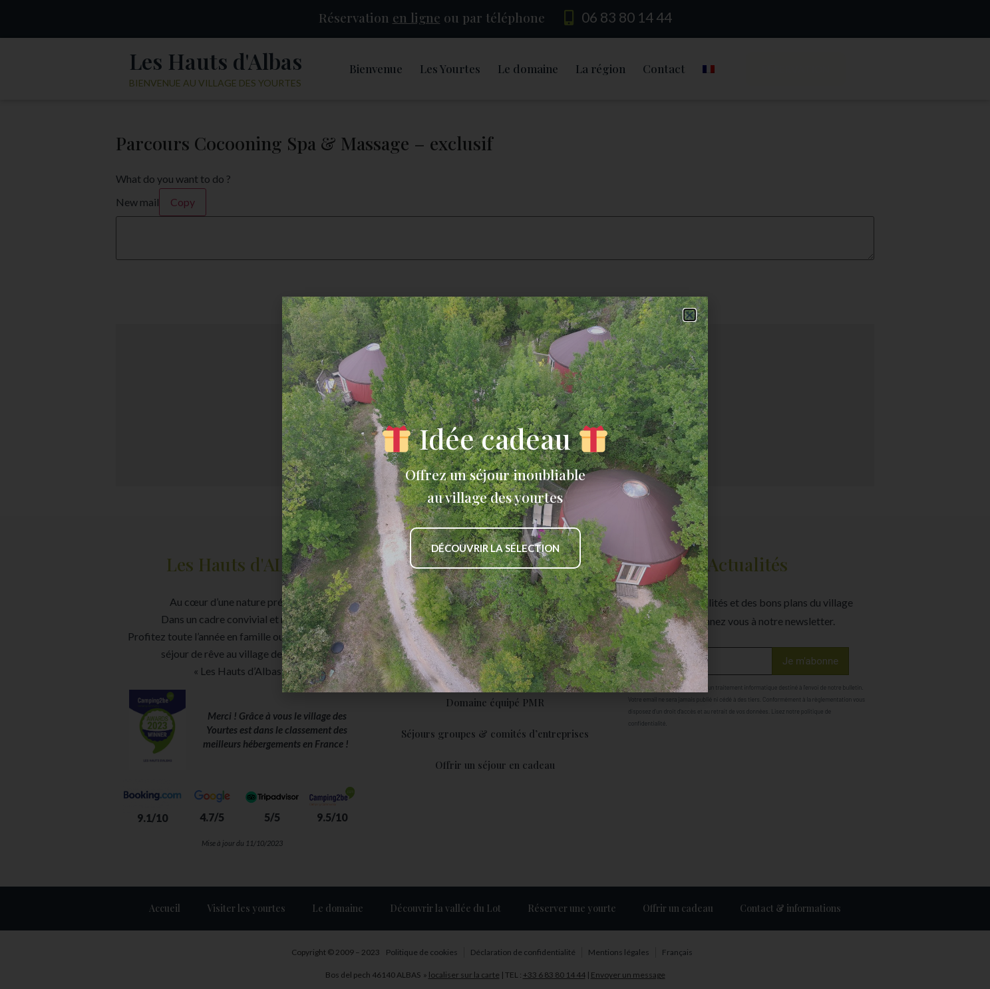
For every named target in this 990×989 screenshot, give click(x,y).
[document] (495, 494)
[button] (690, 315)
